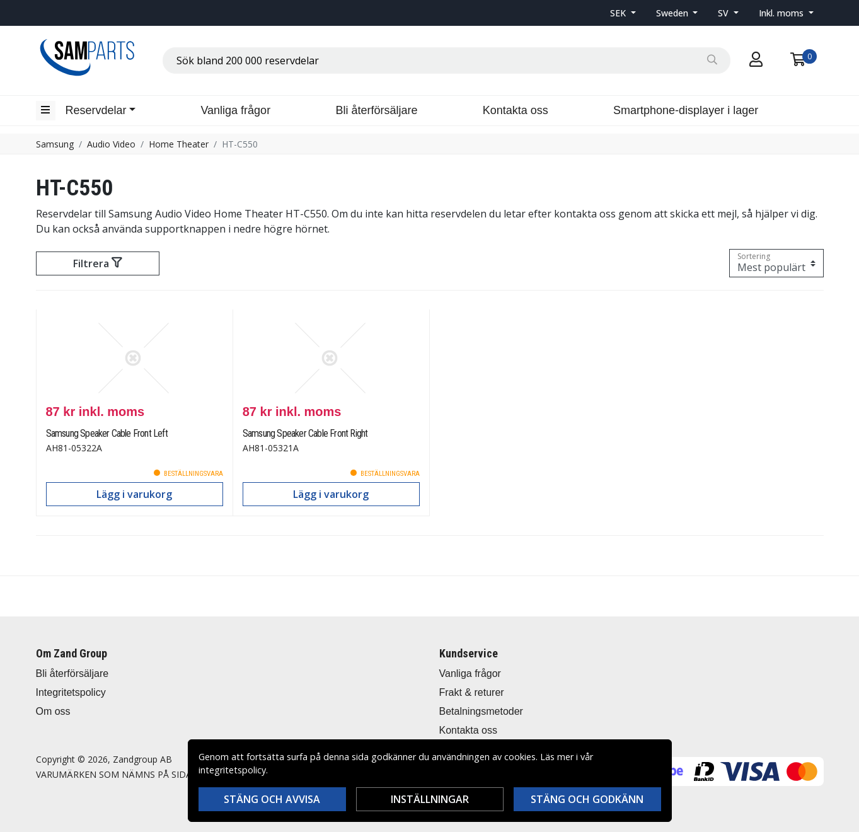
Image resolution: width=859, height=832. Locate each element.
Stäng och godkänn (587, 799)
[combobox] (446, 60)
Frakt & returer (471, 692)
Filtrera (97, 263)
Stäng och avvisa (272, 799)
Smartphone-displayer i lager (685, 110)
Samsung (55, 144)
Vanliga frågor (235, 110)
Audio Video (111, 144)
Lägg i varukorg (134, 494)
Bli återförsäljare (376, 110)
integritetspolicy (232, 770)
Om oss (53, 711)
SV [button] (724, 13)
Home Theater (179, 144)
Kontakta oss (515, 110)
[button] (623, 13)
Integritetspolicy (71, 692)
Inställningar (430, 799)
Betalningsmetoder (481, 711)
